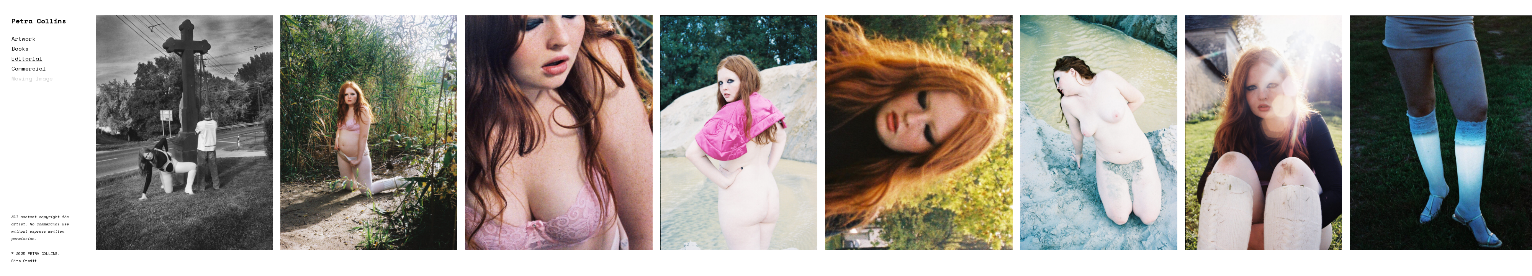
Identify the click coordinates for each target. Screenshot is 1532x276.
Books (20, 48)
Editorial (27, 58)
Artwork (23, 38)
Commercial (28, 68)
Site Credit (24, 261)
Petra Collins (38, 21)
